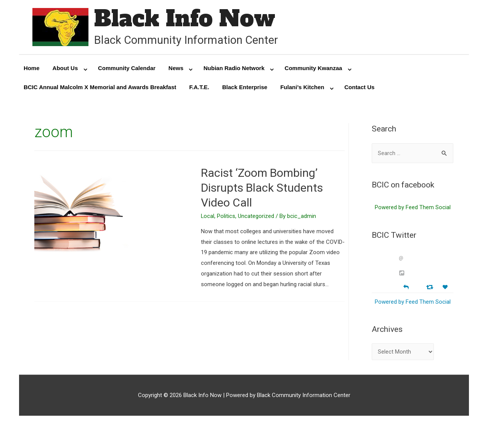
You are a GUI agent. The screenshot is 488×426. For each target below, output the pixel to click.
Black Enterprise (244, 87)
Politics (226, 216)
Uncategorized (256, 216)
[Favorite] (446, 287)
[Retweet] (430, 287)
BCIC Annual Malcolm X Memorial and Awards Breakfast (100, 87)
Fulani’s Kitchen (302, 87)
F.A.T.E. (199, 87)
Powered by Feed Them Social (413, 208)
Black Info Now (185, 19)
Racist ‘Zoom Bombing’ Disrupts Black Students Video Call (262, 188)
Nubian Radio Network (234, 68)
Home (32, 68)
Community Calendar (127, 68)
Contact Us (359, 87)
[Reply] (406, 286)
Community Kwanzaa (313, 68)
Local (208, 216)
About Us (65, 68)
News (176, 68)
